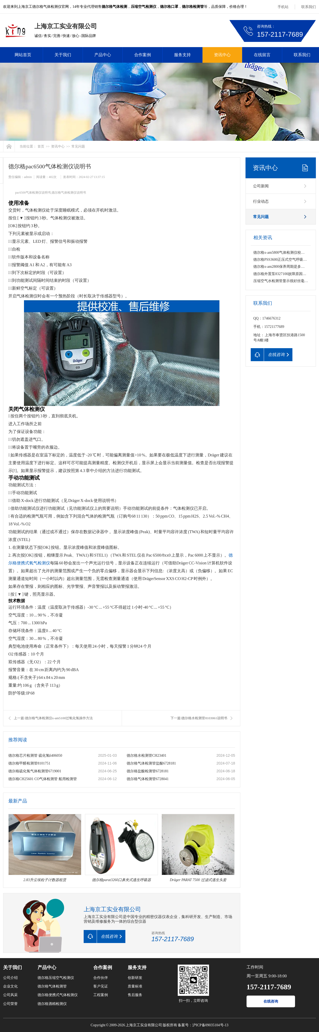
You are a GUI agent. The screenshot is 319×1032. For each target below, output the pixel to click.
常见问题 (78, 146)
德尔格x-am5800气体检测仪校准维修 (282, 252)
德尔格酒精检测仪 (52, 1004)
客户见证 (100, 986)
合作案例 (142, 55)
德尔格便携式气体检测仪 (58, 995)
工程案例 (100, 995)
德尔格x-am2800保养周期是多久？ (280, 267)
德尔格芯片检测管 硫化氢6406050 (35, 755)
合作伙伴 (100, 978)
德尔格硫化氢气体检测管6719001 (34, 771)
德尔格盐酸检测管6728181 (148, 771)
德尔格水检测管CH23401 (146, 755)
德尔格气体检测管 (52, 986)
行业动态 (261, 201)
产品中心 (102, 55)
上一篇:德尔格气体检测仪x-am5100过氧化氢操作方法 (53, 718)
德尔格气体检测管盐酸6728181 (151, 763)
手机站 (283, 7)
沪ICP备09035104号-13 (210, 1025)
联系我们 (308, 7)
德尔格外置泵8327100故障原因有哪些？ (285, 274)
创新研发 (135, 978)
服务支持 (182, 55)
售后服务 (135, 995)
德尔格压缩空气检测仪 (56, 978)
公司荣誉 (10, 1004)
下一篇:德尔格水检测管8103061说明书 (198, 718)
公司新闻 (261, 186)
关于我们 (62, 55)
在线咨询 (270, 1001)
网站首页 (23, 55)
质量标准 (135, 986)
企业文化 (10, 986)
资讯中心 (222, 55)
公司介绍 (10, 978)
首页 (41, 146)
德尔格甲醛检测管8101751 (29, 763)
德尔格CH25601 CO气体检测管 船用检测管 (42, 779)
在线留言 (262, 55)
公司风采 (10, 995)
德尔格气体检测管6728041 (148, 779)
